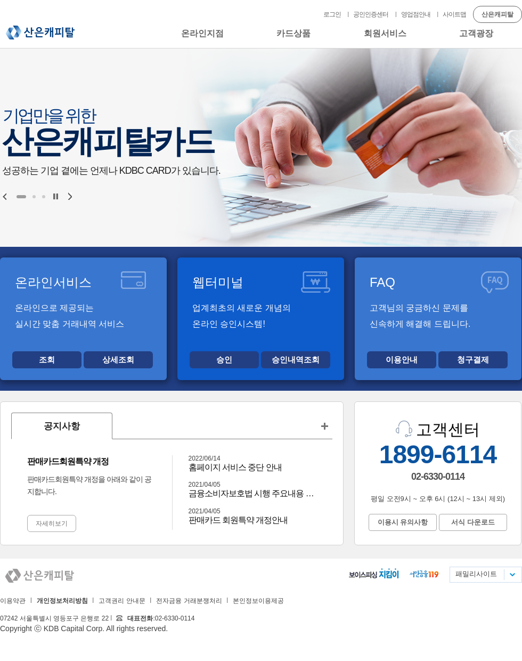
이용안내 (402, 359)
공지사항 (62, 426)
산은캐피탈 (40, 32)
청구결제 (473, 359)
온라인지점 (202, 33)
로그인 (332, 14)
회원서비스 (385, 33)
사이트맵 (454, 14)
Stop (55, 196)
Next (70, 196)
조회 (47, 359)
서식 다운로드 (473, 522)
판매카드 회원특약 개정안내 (238, 520)
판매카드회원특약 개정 (68, 461)
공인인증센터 (370, 14)
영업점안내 (415, 14)
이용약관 (13, 600)
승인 (224, 359)
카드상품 (293, 33)
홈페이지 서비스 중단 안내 (235, 467)
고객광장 (476, 33)
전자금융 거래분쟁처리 (189, 600)
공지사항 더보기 (324, 426)
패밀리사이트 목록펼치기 (512, 574)
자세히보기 (52, 523)
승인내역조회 (296, 359)
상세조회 (118, 359)
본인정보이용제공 (258, 600)
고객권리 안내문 (122, 600)
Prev (4, 196)
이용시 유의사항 (403, 522)
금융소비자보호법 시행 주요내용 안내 (253, 493)
